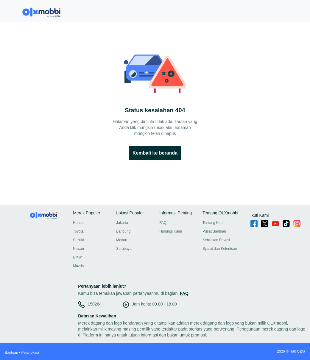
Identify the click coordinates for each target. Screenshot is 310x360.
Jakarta (122, 223)
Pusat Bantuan (214, 231)
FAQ (162, 223)
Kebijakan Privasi (216, 240)
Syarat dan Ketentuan (219, 249)
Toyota (78, 231)
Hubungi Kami (170, 231)
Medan (121, 240)
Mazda (78, 266)
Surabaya (123, 249)
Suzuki (78, 240)
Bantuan (11, 352)
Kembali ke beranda (155, 152)
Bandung (123, 231)
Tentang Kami (213, 223)
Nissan (78, 249)
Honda (78, 223)
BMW (77, 257)
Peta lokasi (30, 352)
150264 (95, 304)
